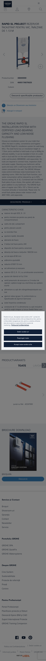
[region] (23, 330)
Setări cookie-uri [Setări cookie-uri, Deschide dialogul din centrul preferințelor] (23, 332)
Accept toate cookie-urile (23, 344)
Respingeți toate (23, 338)
